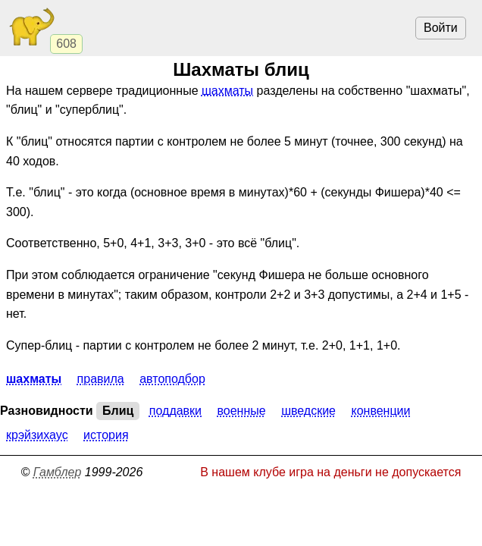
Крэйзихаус (37, 434)
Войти (441, 27)
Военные (242, 410)
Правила (100, 378)
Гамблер (57, 472)
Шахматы (33, 378)
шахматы (227, 90)
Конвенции (380, 410)
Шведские (308, 410)
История (105, 434)
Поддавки (175, 410)
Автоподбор (172, 378)
